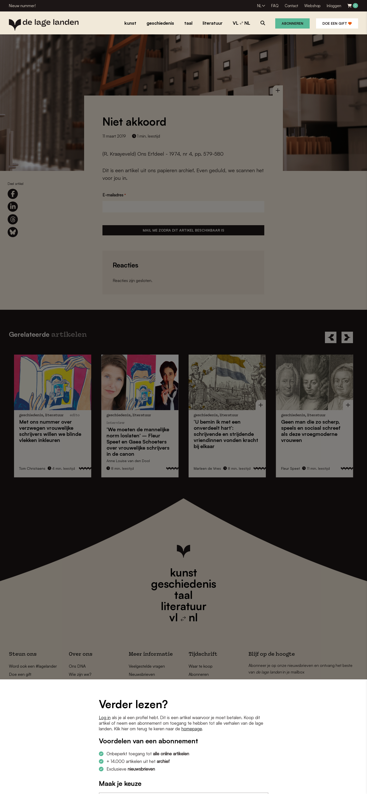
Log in (105, 717)
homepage (191, 728)
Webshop (312, 5)
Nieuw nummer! (22, 5)
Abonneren (292, 23)
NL (259, 5)
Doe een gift (337, 23)
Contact (291, 5)
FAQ (275, 5)
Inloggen (334, 5)
